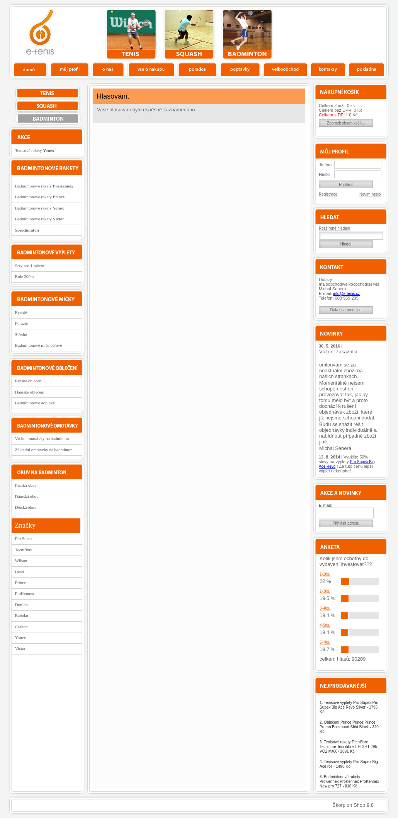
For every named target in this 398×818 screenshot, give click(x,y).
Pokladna (366, 69)
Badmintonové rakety (44, 186)
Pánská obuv (26, 485)
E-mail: (325, 505)
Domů (30, 69)
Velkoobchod (285, 69)
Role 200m (24, 276)
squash (189, 34)
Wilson (21, 560)
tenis (131, 34)
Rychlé (21, 312)
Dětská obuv (25, 507)
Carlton (21, 626)
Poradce (197, 69)
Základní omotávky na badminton (44, 449)
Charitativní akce (346, 33)
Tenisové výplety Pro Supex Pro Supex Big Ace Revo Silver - (349, 707)
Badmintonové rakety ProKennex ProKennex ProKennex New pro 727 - (349, 781)
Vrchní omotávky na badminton (42, 438)
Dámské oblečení (29, 392)
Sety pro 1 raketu (29, 265)
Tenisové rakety (34, 150)
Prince (20, 582)
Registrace (328, 194)
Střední (21, 334)
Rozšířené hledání (334, 228)
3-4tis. (325, 608)
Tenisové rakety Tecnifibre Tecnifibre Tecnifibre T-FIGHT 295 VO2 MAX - (348, 746)
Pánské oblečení (29, 380)
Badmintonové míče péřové (38, 345)
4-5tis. (325, 625)
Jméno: (326, 164)
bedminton (247, 34)
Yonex (20, 637)
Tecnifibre (23, 549)
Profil (69, 69)
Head (19, 571)
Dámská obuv (27, 496)
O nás (108, 69)
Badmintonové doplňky (35, 402)
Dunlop (21, 604)
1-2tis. (325, 574)
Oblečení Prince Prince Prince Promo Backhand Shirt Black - (349, 727)
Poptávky (240, 69)
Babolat (21, 615)
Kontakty (328, 69)
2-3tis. (325, 591)
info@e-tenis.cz (346, 293)
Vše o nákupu (151, 69)
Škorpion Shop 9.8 (353, 805)
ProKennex (24, 593)
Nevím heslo (370, 194)
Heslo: (325, 174)
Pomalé (21, 323)
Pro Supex (24, 538)
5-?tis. (325, 642)
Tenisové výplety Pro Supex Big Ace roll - (349, 764)
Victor (20, 648)
